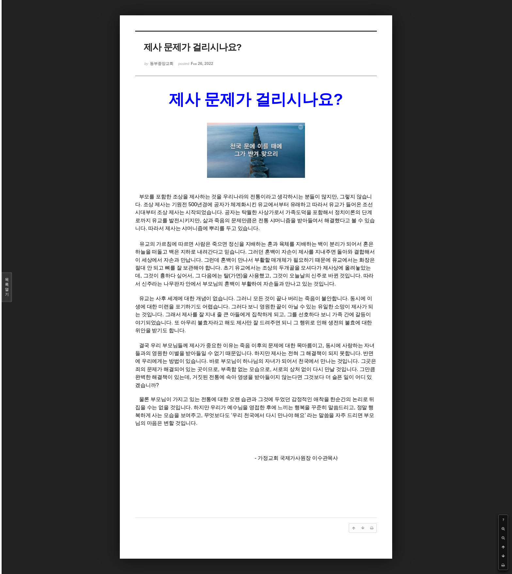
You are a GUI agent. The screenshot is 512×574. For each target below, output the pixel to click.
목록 (7, 287)
